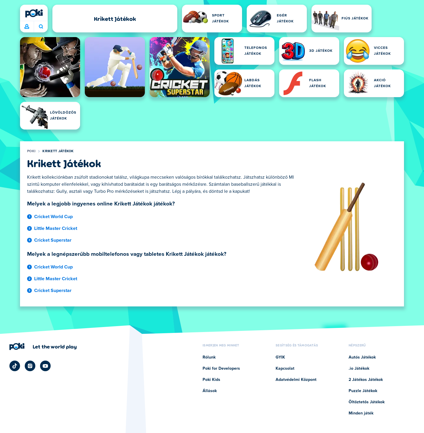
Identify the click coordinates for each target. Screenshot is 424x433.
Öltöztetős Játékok (367, 402)
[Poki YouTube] (45, 366)
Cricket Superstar (53, 240)
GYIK (280, 357)
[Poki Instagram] (30, 366)
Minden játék (361, 413)
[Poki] (34, 13)
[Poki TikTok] (14, 366)
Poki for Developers (221, 368)
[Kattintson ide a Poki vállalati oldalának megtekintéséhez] (43, 346)
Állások (210, 391)
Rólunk (209, 357)
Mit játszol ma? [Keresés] (40, 26)
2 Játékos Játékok (366, 380)
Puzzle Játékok (363, 391)
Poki (31, 151)
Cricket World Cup (53, 216)
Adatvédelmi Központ (296, 380)
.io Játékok (359, 368)
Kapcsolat (285, 368)
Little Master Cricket (55, 228)
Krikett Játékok (58, 151)
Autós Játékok (362, 357)
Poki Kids (211, 380)
